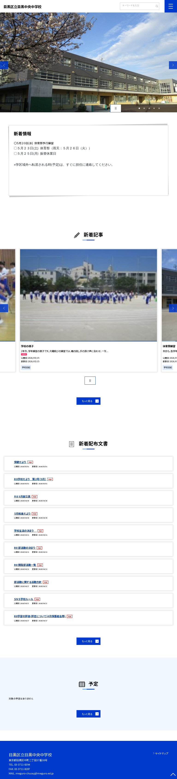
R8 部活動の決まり (25, 547)
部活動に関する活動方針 (28, 582)
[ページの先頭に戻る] (173, 775)
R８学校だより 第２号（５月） (30, 479)
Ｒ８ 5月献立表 (22, 496)
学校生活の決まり (25, 530)
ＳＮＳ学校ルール (24, 599)
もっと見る (87, 401)
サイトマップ (161, 753)
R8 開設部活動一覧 (25, 565)
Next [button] (173, 65)
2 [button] (144, 108)
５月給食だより (22, 513)
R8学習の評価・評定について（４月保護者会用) (40, 616)
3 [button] (149, 108)
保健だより (20, 462)
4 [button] (154, 108)
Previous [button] (4, 65)
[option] (88, 62)
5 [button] (159, 108)
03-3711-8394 (22, 764)
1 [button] (139, 108)
